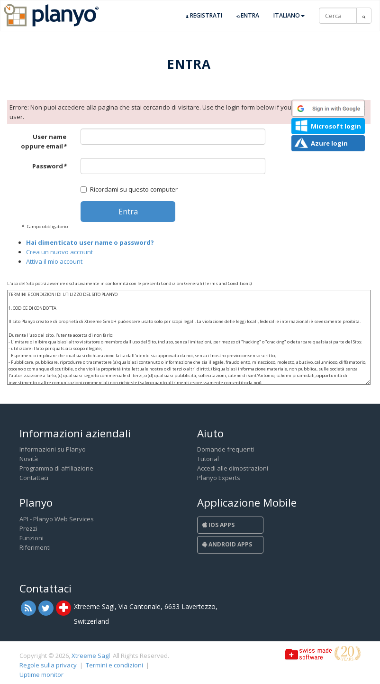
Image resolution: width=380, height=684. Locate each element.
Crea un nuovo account (59, 252)
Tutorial (208, 458)
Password (49, 166)
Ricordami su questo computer (129, 189)
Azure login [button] (329, 143)
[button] (328, 108)
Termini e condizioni (114, 665)
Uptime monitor (41, 674)
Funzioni (31, 538)
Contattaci (33, 477)
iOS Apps (218, 525)
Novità (28, 458)
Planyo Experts (218, 477)
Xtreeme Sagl (91, 655)
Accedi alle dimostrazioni (232, 468)
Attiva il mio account (54, 261)
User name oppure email (43, 141)
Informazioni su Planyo (52, 449)
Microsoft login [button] (336, 126)
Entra (247, 15)
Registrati (204, 15)
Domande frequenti (225, 449)
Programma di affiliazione (56, 468)
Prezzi (28, 528)
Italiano (289, 15)
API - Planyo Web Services (56, 519)
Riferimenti (35, 547)
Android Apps (227, 544)
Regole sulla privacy (48, 665)
